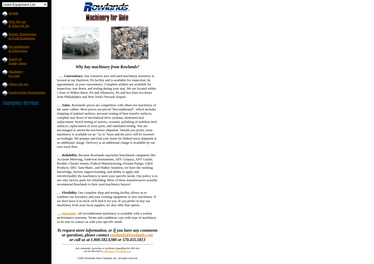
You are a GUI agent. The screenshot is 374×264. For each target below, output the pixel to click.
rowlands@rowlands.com (131, 235)
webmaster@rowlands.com (117, 251)
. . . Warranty (66, 213)
